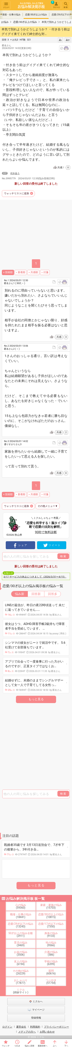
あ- (60, 39)
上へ (55, 1046)
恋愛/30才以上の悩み (36, 14)
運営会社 (21, 1026)
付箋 (45, 272)
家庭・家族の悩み (51, 906)
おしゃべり (20, 981)
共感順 (34, 272)
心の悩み (20, 906)
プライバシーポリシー (56, 1026)
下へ (66, 1046)
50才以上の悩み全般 (20, 934)
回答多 (52, 594)
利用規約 (35, 1026)
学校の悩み (51, 963)
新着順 (21, 272)
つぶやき (51, 981)
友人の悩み (20, 963)
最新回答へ (42, 1046)
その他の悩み (21, 972)
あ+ (68, 39)
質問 (51, 972)
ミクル (20, 991)
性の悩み (51, 944)
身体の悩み (51, 934)
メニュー (6, 5)
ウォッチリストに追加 (16, 193)
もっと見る (36, 699)
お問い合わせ (47, 1031)
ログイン (7, 1026)
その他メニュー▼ (48, 506)
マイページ (56, 4)
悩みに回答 (29, 1046)
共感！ (63, 167)
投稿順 (9, 272)
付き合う (15, 173)
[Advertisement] (36, 747)
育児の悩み (20, 944)
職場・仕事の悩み (11, 14)
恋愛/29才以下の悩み (21, 925)
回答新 (36, 594)
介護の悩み (51, 953)
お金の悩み (20, 953)
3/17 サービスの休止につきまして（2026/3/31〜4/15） (34, 576)
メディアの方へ (27, 1031)
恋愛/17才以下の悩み (51, 925)
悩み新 (19, 594)
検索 (66, 5)
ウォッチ (6, 1046)
